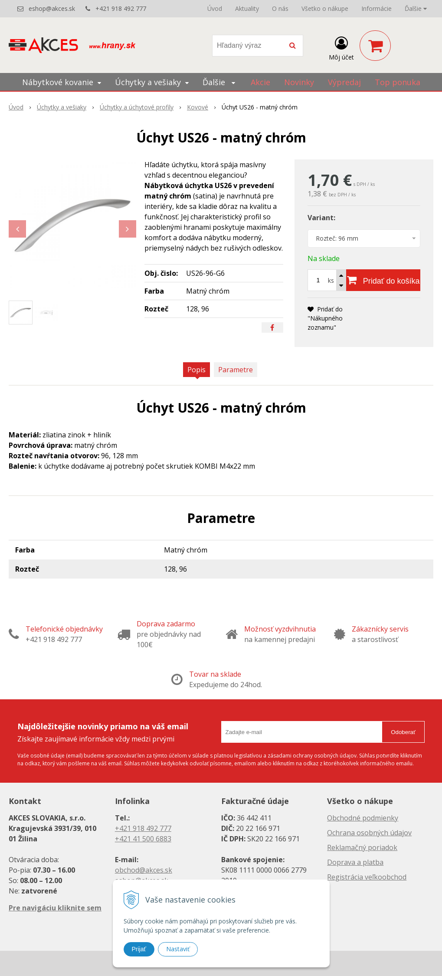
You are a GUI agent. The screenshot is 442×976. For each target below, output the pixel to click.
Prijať (139, 949)
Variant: (321, 217)
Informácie (376, 8)
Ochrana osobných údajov (369, 832)
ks (331, 280)
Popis (196, 369)
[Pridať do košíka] (383, 280)
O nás (280, 8)
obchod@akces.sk (143, 870)
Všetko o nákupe (324, 8)
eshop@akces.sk (52, 8)
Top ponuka (397, 82)
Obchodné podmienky (362, 818)
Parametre (235, 369)
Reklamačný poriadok (362, 847)
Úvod (214, 8)
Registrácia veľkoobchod (366, 877)
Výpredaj (344, 82)
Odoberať (403, 732)
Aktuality (247, 8)
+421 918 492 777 (120, 8)
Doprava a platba (355, 862)
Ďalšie (416, 8)
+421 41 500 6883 (143, 839)
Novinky (299, 82)
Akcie (260, 82)
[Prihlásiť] (341, 47)
